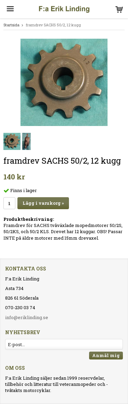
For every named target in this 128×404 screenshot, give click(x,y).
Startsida (11, 24)
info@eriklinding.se (26, 317)
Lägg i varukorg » (43, 203)
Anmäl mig (106, 355)
